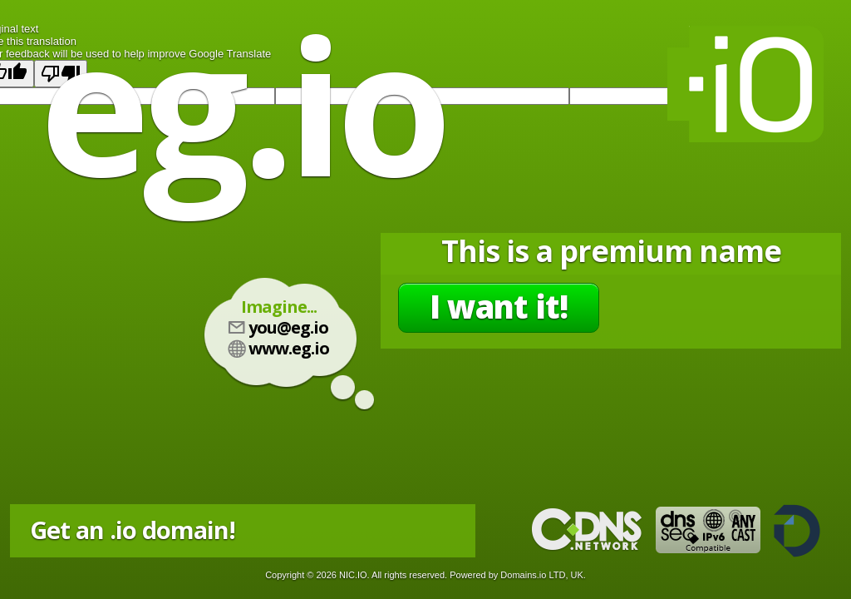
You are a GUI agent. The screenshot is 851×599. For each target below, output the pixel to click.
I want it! (499, 306)
